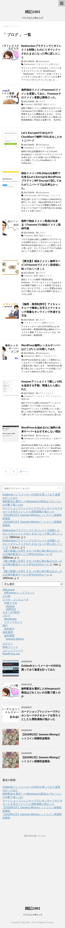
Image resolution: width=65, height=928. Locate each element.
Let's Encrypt (30, 195)
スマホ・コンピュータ (15, 599)
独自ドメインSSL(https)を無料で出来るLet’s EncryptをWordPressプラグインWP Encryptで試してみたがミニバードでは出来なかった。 (41, 181)
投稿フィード (10, 647)
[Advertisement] (32, 873)
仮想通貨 (9, 635)
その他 (6, 596)
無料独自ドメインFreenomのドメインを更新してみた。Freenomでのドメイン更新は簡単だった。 (41, 93)
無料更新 (38, 104)
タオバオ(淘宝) (11, 612)
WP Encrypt (43, 195)
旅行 (5, 625)
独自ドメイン (49, 104)
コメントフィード (12, 650)
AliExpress (8, 589)
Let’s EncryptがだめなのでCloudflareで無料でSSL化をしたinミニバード (41, 137)
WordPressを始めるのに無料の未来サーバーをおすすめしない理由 (41, 429)
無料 (36, 235)
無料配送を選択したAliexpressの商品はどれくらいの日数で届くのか (40, 692)
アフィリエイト (46, 393)
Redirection (29, 64)
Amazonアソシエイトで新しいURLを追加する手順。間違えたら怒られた (42, 385)
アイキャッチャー (32, 323)
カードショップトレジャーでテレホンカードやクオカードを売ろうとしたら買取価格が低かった (40, 715)
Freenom (28, 104)
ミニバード (40, 147)
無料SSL (51, 147)
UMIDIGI (11, 609)
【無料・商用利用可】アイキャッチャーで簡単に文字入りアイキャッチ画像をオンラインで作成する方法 (40, 310)
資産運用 (7, 632)
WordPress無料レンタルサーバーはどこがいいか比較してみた (41, 347)
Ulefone (10, 606)
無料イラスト (48, 323)
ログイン (7, 643)
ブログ (42, 101)
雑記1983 (32, 12)
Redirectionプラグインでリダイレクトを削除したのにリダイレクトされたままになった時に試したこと (32, 534)
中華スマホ (10, 603)
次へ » (23, 471)
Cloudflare (29, 147)
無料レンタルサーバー (46, 356)
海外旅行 (9, 628)
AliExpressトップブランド (19, 592)
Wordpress (44, 61)
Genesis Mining (15, 639)
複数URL (25, 399)
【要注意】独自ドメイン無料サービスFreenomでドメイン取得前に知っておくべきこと (41, 265)
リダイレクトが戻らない (47, 64)
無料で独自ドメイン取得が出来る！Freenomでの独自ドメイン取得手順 (41, 225)
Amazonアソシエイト (34, 396)
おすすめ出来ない (43, 438)
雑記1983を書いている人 (35, 836)
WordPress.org (11, 653)
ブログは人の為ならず (32, 915)
